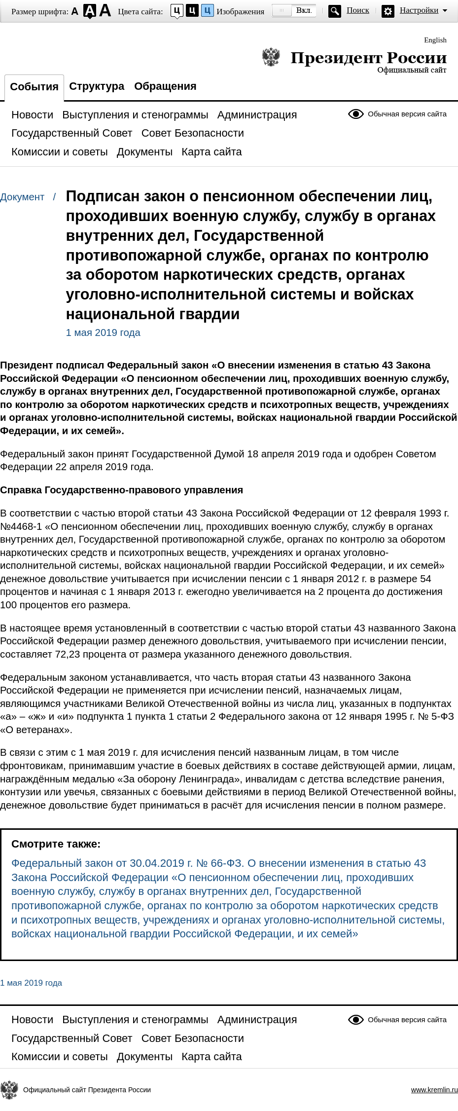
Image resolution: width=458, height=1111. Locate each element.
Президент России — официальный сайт (354, 60)
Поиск (358, 10)
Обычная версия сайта (407, 114)
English (435, 40)
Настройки (419, 10)
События (34, 86)
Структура (96, 86)
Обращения (165, 86)
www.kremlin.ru (434, 1090)
